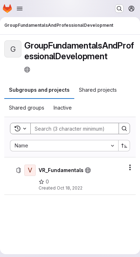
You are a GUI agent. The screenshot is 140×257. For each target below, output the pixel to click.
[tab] (39, 90)
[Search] (77, 128)
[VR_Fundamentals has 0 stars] (44, 182)
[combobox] (64, 145)
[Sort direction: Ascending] (124, 145)
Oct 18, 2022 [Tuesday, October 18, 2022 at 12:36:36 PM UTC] (69, 188)
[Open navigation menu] (19, 8)
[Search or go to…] (119, 8)
